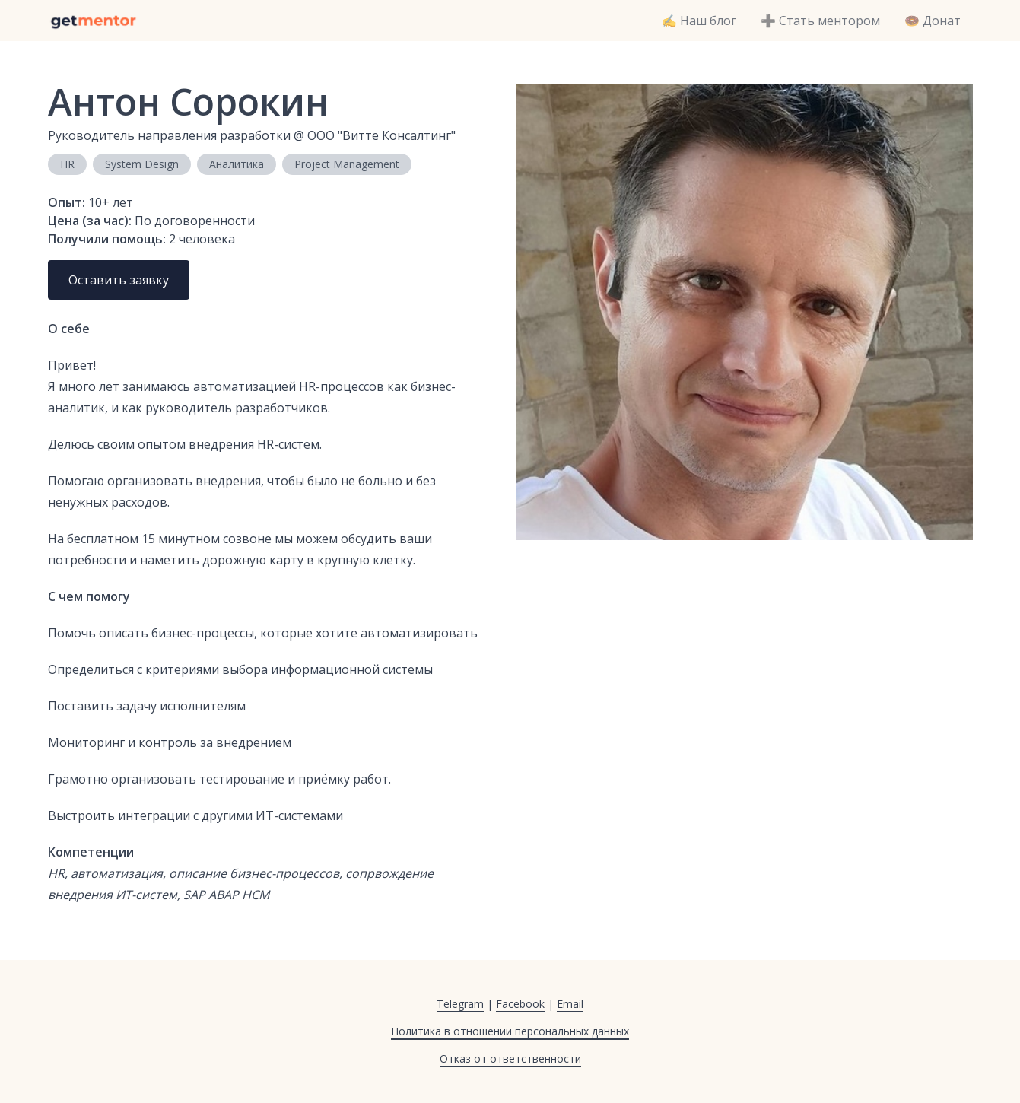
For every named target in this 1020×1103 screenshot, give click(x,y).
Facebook (520, 1004)
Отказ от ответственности (510, 1058)
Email (570, 1004)
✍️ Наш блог (699, 20)
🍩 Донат (932, 20)
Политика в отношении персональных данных (510, 1031)
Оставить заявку (118, 280)
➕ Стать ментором (820, 20)
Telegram (460, 1004)
